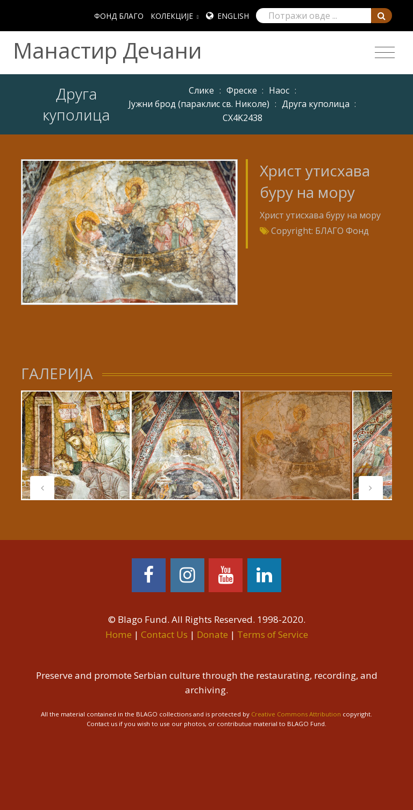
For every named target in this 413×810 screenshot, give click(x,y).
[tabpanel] (76, 445)
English (233, 16)
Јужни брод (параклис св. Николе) (199, 104)
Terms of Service (272, 634)
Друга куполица (316, 104)
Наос (279, 90)
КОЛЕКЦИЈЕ (172, 16)
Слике (201, 90)
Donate (212, 634)
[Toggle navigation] (384, 53)
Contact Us (164, 634)
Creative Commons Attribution (296, 714)
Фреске (241, 90)
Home (118, 634)
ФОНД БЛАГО (119, 16)
